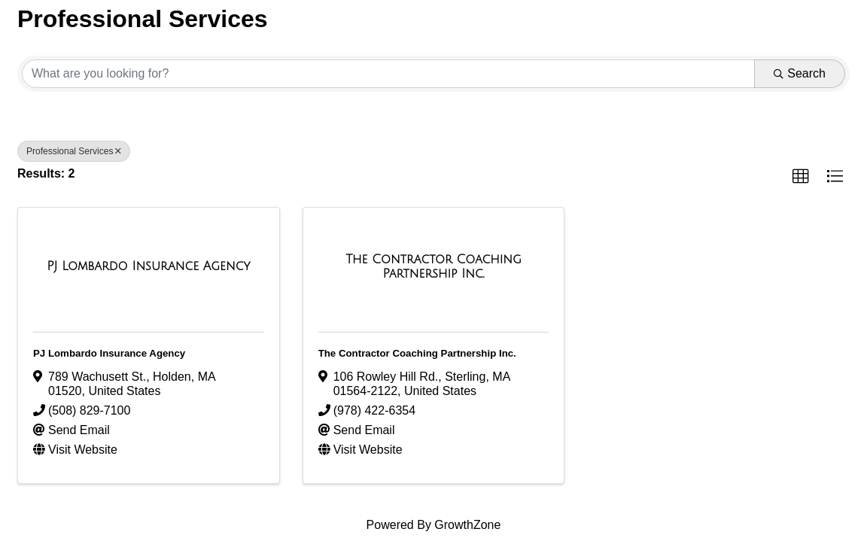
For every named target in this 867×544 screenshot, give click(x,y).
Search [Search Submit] (800, 73)
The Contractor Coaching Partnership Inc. (417, 353)
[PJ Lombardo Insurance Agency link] (148, 266)
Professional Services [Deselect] (73, 151)
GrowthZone (467, 524)
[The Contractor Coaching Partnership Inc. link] (433, 266)
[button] (801, 177)
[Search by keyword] (388, 73)
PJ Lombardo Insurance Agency (109, 353)
